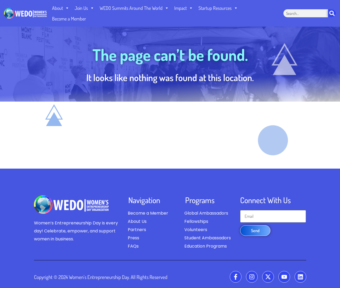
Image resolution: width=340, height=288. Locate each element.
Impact (183, 8)
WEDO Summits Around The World (134, 8)
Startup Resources (218, 8)
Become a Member (69, 19)
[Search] (332, 13)
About (60, 8)
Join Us (84, 8)
